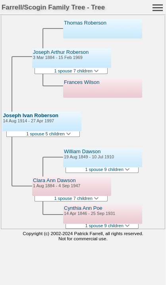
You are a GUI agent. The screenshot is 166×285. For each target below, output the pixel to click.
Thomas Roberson (85, 23)
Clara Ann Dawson (54, 180)
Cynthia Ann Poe (83, 208)
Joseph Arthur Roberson (61, 52)
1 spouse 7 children (76, 70)
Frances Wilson (82, 82)
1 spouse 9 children (107, 169)
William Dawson (82, 151)
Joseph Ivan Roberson (30, 115)
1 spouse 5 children (48, 133)
